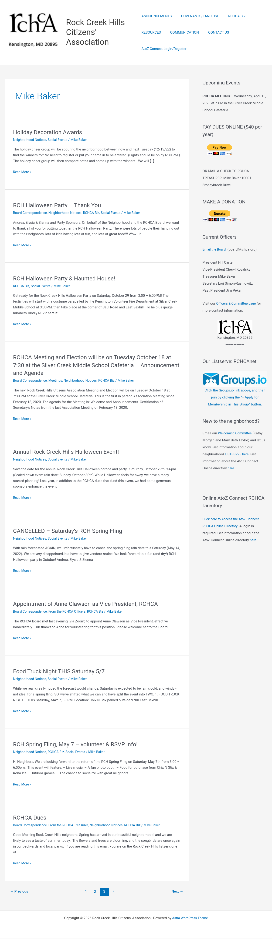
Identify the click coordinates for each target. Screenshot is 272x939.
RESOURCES (151, 33)
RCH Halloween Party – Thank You (59, 205)
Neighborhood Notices (30, 140)
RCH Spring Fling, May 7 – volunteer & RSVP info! (78, 744)
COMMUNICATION (182, 33)
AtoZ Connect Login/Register (163, 49)
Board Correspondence (31, 213)
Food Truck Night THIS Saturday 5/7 (61, 671)
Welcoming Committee (235, 434)
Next (176, 892)
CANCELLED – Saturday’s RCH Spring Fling (70, 531)
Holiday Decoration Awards (49, 132)
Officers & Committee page (237, 304)
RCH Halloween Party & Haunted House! (67, 278)
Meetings (57, 381)
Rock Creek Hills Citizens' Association (96, 32)
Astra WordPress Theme (190, 918)
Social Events (60, 140)
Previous (19, 892)
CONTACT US (214, 33)
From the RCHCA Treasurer (71, 826)
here (231, 469)
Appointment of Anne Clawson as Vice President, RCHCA (89, 604)
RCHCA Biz (95, 213)
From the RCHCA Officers (69, 612)
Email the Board (215, 250)
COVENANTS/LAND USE (198, 16)
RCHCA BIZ (232, 16)
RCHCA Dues (30, 817)
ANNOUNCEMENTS (156, 16)
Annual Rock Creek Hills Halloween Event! (69, 452)
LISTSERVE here (237, 455)
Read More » (22, 173)
